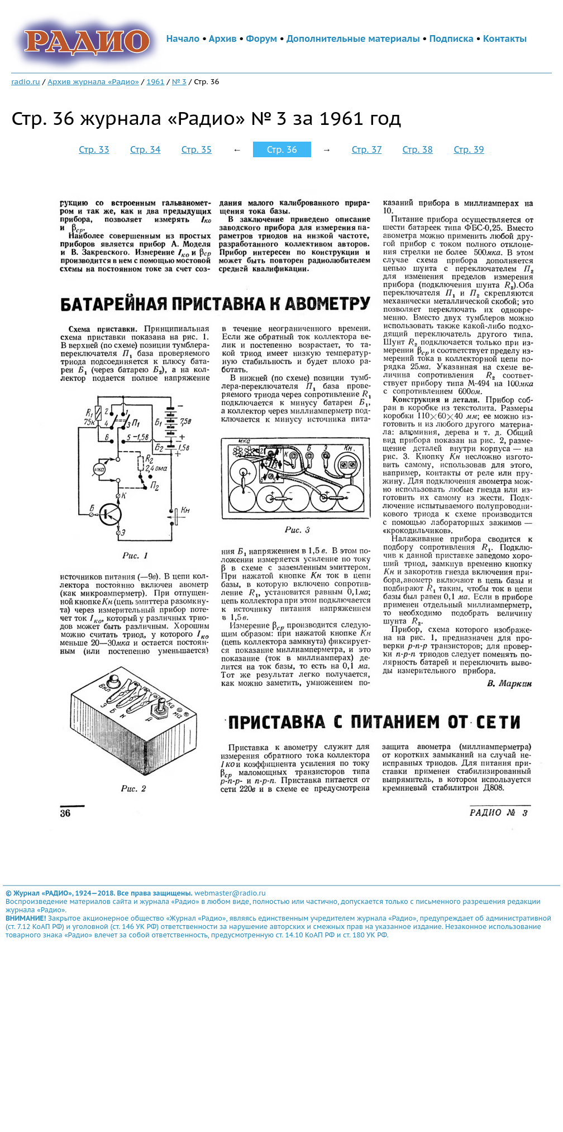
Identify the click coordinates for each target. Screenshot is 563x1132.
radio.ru (25, 81)
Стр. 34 (145, 149)
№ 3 (179, 81)
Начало (183, 38)
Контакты (505, 38)
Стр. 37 (367, 149)
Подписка (452, 38)
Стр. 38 (418, 149)
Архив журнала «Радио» (93, 81)
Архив (223, 38)
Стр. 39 (469, 149)
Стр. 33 (94, 149)
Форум (262, 38)
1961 (155, 81)
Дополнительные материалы (353, 38)
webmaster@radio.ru (230, 893)
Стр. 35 (197, 149)
